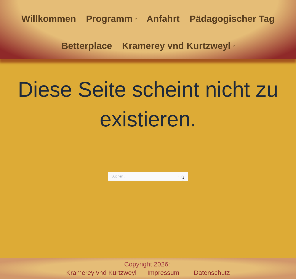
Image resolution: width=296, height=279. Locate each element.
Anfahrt (163, 18)
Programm (111, 18)
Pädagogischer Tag (232, 18)
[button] (111, 18)
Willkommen (48, 18)
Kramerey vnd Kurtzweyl (178, 45)
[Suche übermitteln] (183, 177)
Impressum (170, 272)
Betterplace (86, 45)
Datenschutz (212, 272)
